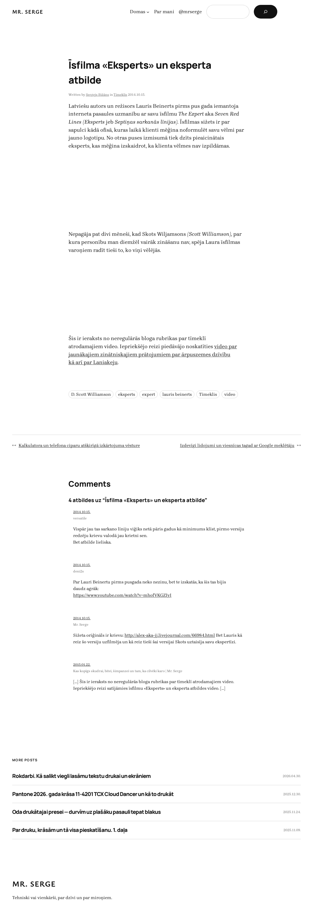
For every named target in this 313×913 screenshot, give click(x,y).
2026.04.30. (292, 776)
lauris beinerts (177, 394)
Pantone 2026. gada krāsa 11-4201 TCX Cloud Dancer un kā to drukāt (93, 794)
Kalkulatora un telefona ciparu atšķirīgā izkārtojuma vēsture (79, 445)
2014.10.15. (81, 512)
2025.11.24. (292, 812)
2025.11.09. (292, 830)
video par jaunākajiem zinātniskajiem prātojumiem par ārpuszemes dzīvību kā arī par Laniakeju (152, 354)
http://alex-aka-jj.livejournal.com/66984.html (169, 635)
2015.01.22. (81, 665)
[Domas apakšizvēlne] (147, 11)
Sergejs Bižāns (97, 95)
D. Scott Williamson (91, 394)
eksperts (126, 394)
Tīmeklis (120, 95)
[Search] (265, 12)
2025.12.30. (292, 794)
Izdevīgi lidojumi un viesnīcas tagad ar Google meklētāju (237, 445)
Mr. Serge (27, 11)
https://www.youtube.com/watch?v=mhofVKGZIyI (122, 595)
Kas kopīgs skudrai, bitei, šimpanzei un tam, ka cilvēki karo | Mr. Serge (127, 671)
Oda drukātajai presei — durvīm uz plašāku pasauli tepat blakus (86, 812)
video (229, 394)
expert (148, 394)
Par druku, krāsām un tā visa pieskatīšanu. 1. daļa (69, 830)
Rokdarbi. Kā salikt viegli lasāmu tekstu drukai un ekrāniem (81, 776)
